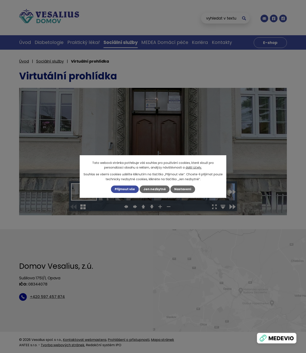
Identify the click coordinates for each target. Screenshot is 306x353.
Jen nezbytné (154, 189)
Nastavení (182, 189)
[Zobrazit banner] (276, 338)
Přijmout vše (125, 189)
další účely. (194, 167)
